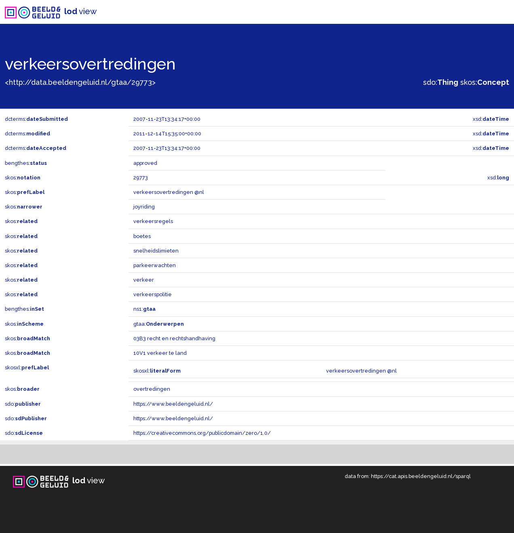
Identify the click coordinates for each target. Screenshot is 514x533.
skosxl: (27, 367)
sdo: (440, 82)
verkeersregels (153, 221)
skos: (484, 82)
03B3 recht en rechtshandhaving (174, 338)
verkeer (143, 280)
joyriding (144, 207)
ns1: (144, 309)
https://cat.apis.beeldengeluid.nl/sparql (421, 476)
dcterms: (36, 119)
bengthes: (26, 163)
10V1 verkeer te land (160, 353)
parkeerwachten (154, 265)
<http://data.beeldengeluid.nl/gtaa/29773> (80, 82)
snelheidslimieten (156, 251)
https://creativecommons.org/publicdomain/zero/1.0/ (202, 433)
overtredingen (151, 389)
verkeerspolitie (152, 294)
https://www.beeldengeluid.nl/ (173, 404)
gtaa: (158, 324)
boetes (142, 236)
